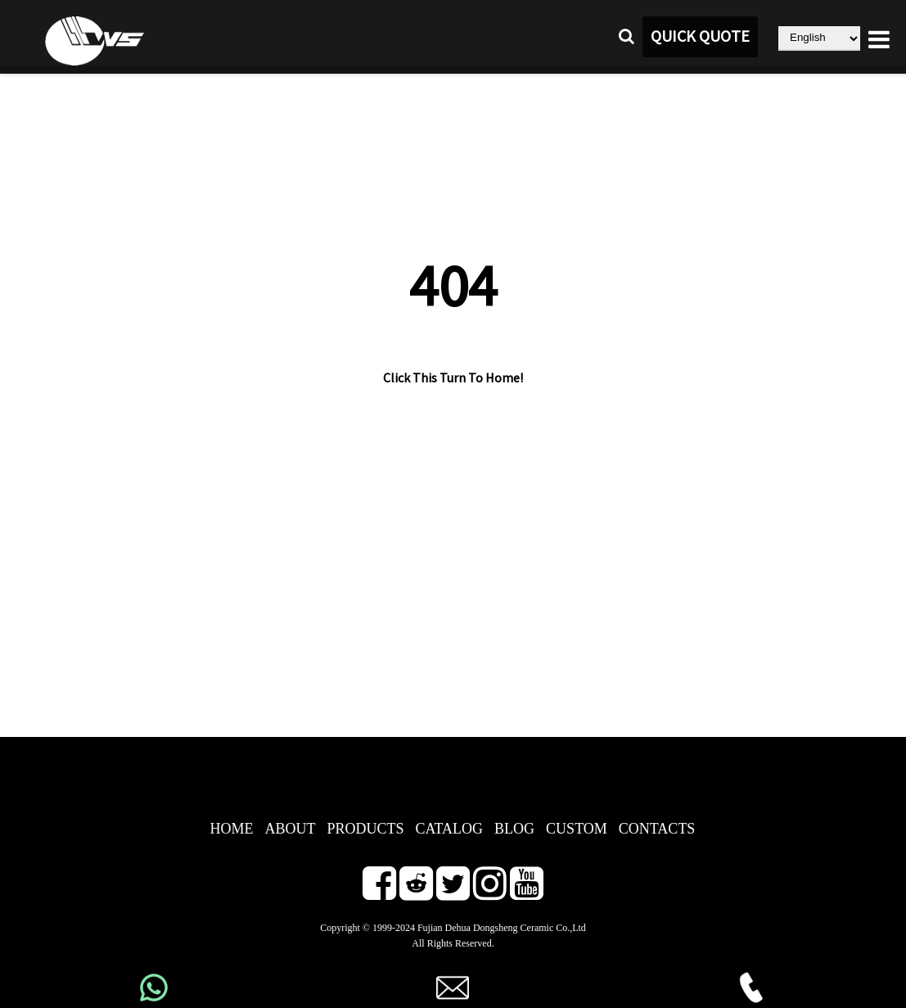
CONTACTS (657, 828)
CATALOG (450, 828)
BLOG (514, 828)
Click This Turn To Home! (453, 378)
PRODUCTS (365, 828)
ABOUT (290, 828)
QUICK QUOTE (700, 36)
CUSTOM (576, 828)
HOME (232, 828)
